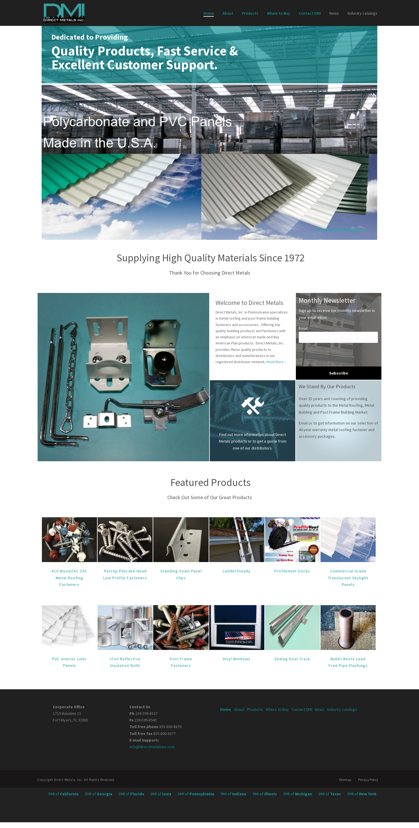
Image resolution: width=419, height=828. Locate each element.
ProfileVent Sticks (292, 571)
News (334, 13)
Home (208, 13)
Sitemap (345, 779)
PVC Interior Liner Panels (69, 662)
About (227, 13)
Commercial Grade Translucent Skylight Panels (348, 577)
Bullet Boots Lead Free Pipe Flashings (348, 662)
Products (250, 13)
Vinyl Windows (237, 658)
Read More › (263, 346)
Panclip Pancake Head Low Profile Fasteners (125, 574)
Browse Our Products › (344, 229)
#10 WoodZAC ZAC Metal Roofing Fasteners (70, 577)
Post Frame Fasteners (181, 662)
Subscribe (338, 373)
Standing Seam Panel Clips (181, 574)
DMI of (64, 793)
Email (303, 328)
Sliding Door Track (292, 658)
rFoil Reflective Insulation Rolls (125, 662)
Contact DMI (310, 13)
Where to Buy (278, 13)
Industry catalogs (362, 13)
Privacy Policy (368, 779)
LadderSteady (237, 571)
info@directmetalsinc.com (152, 746)
